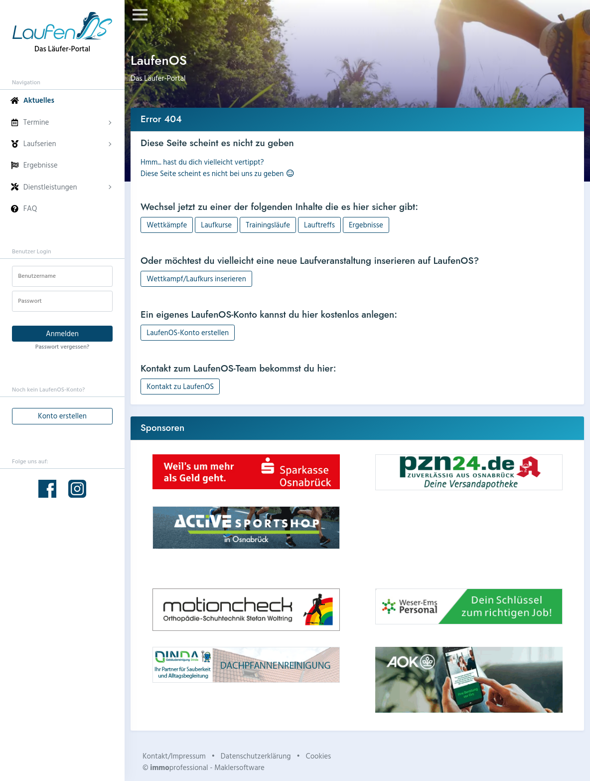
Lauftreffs (319, 224)
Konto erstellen (62, 415)
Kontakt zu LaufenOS (180, 386)
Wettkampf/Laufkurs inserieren (196, 278)
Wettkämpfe (167, 224)
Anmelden (62, 333)
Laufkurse (216, 224)
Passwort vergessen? (62, 346)
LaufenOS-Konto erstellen (188, 332)
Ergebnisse (366, 224)
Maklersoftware (239, 767)
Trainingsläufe (268, 224)
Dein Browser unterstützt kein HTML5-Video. (469, 539)
